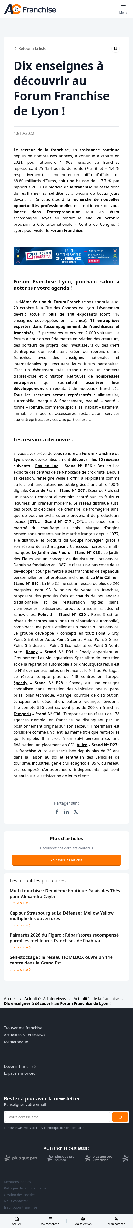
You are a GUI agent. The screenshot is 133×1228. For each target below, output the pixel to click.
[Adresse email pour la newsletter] (57, 1117)
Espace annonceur (20, 1073)
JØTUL (34, 521)
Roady (32, 651)
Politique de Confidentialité (65, 1128)
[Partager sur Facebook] (57, 812)
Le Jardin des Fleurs (51, 552)
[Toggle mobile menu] (123, 9)
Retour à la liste (30, 48)
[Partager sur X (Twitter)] (76, 812)
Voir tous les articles (66, 860)
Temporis (22, 713)
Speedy (20, 682)
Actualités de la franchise (96, 998)
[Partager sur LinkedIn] (66, 812)
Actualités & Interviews (45, 998)
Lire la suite (21, 903)
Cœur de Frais (42, 490)
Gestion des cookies (19, 1195)
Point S (45, 614)
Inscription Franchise (20, 1207)
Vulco (82, 744)
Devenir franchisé (20, 1066)
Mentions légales (17, 1182)
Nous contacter (16, 1201)
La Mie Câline (103, 577)
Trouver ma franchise (23, 1028)
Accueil (10, 998)
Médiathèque (16, 1042)
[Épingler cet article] (115, 48)
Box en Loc (46, 465)
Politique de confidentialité (25, 1188)
